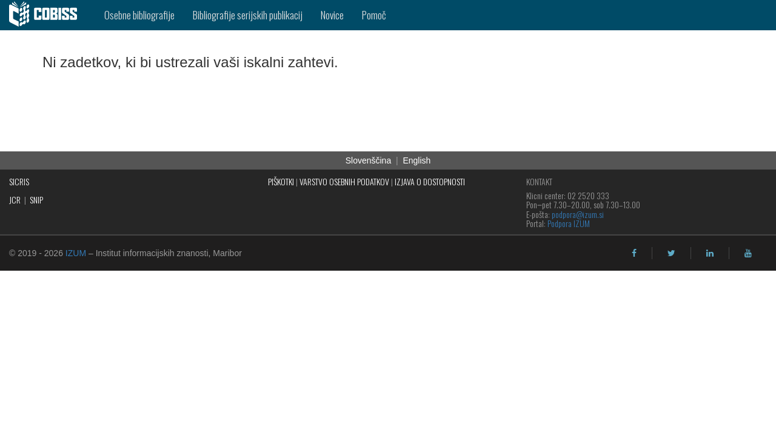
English (416, 160)
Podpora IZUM (568, 223)
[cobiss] (47, 15)
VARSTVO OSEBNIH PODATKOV (344, 181)
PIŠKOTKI (281, 181)
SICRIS (19, 181)
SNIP (36, 199)
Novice (332, 14)
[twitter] (671, 253)
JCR (15, 199)
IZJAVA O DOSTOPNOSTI (430, 181)
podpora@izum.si (578, 214)
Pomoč (374, 14)
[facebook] (634, 253)
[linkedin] (710, 253)
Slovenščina (369, 160)
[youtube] (748, 253)
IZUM (75, 253)
